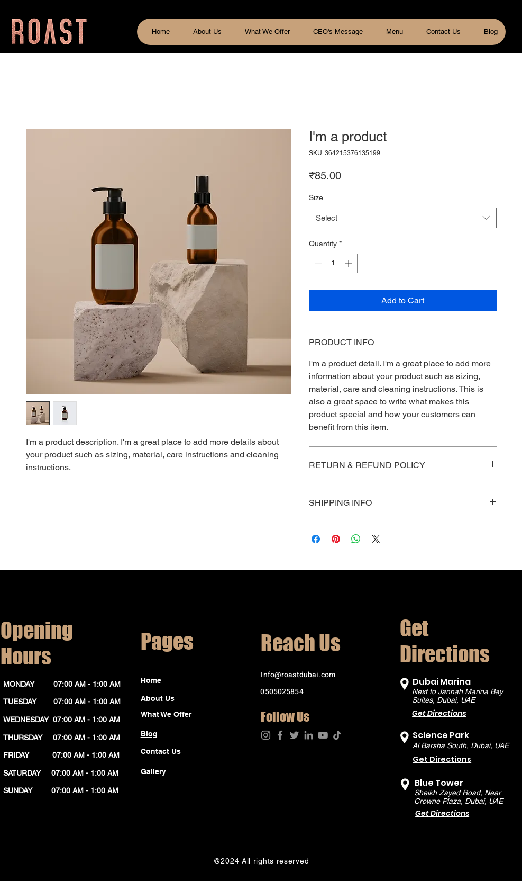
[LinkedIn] (309, 735)
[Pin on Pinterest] (335, 539)
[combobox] (403, 218)
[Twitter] (294, 735)
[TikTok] (337, 735)
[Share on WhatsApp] (356, 539)
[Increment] (349, 263)
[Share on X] (376, 539)
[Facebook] (280, 735)
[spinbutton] (333, 263)
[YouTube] (323, 735)
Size (316, 197)
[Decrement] (317, 263)
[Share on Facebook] (315, 539)
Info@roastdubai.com (298, 674)
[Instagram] (266, 735)
